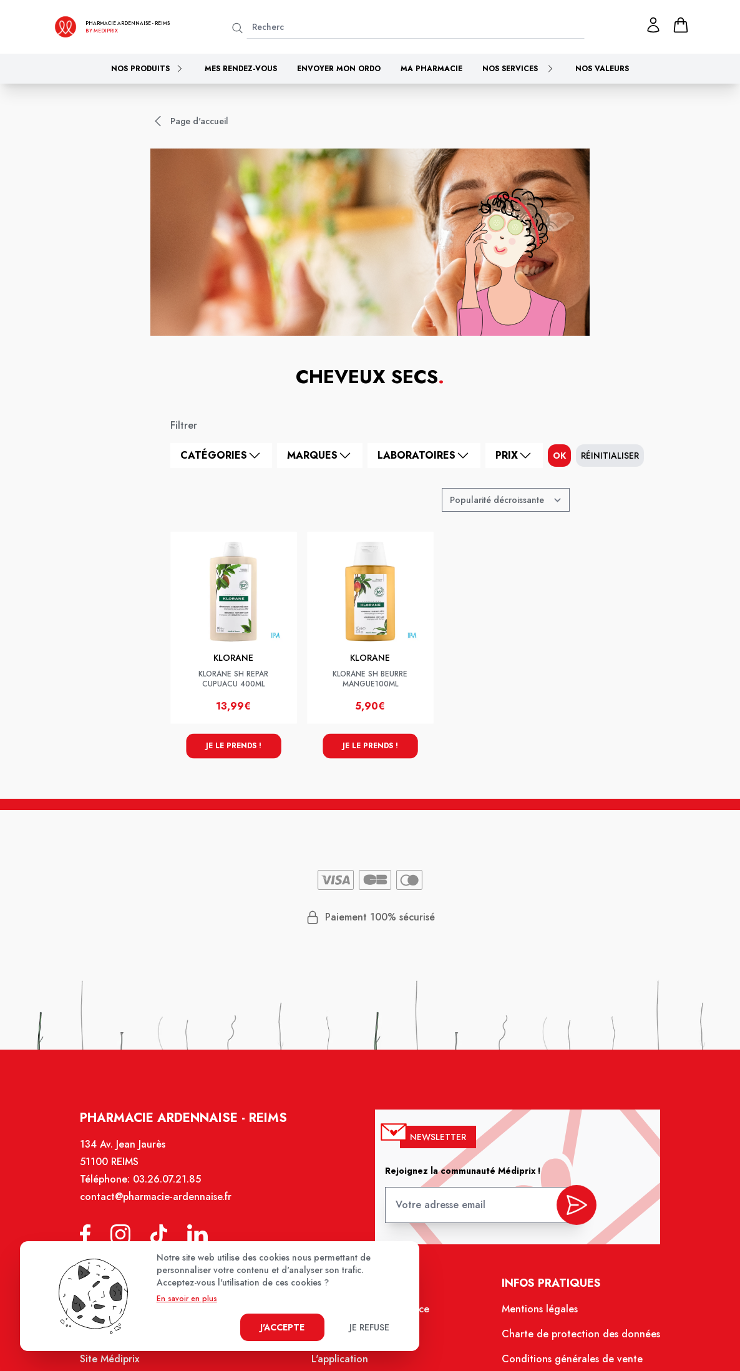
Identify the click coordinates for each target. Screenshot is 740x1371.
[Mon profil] (653, 25)
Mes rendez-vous (241, 68)
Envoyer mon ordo (339, 68)
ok (559, 455)
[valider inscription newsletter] (570, 1210)
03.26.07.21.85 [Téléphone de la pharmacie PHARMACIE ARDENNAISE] (173, 1189)
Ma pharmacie (431, 68)
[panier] (680, 25)
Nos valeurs (602, 68)
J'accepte (282, 1327)
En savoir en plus (187, 1299)
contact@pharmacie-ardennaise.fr (162, 1205)
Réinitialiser (610, 455)
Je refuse (369, 1327)
